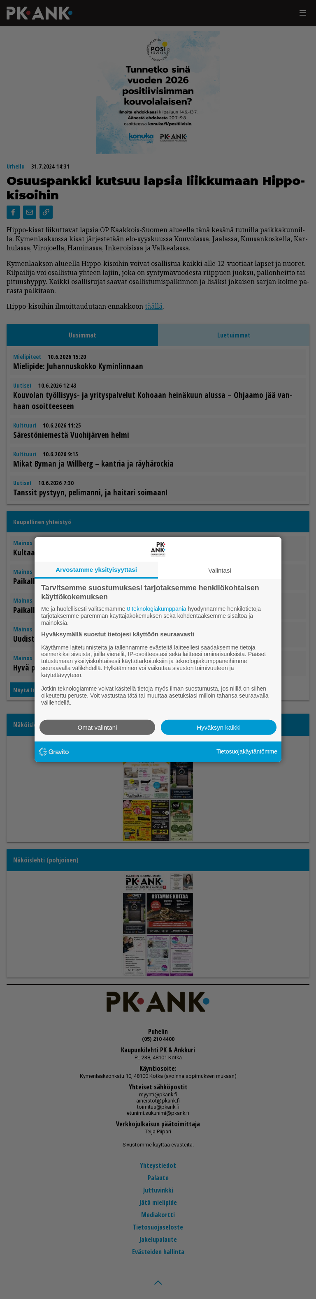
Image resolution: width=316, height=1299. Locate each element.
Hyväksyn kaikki (219, 726)
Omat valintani (97, 726)
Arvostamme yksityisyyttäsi (96, 569)
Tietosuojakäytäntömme (246, 751)
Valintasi (219, 570)
